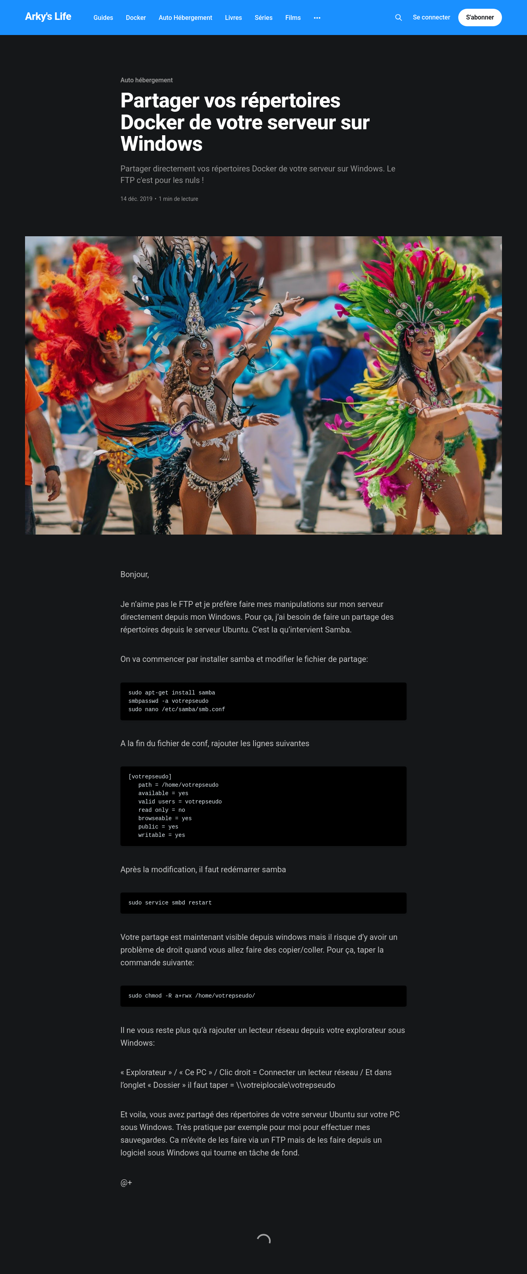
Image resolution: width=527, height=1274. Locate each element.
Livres (233, 17)
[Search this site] (398, 17)
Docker (136, 17)
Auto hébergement (146, 80)
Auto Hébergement (185, 17)
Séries (264, 17)
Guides (103, 17)
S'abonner (480, 17)
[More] (317, 18)
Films (293, 17)
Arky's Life (48, 16)
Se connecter (431, 17)
